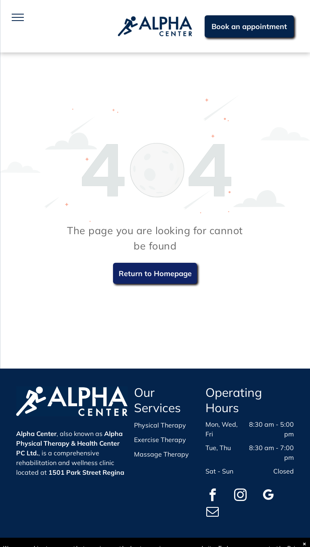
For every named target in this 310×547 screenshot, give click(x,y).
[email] (212, 513)
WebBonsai (235, 542)
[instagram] (240, 496)
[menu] (17, 17)
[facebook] (212, 496)
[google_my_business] (268, 496)
